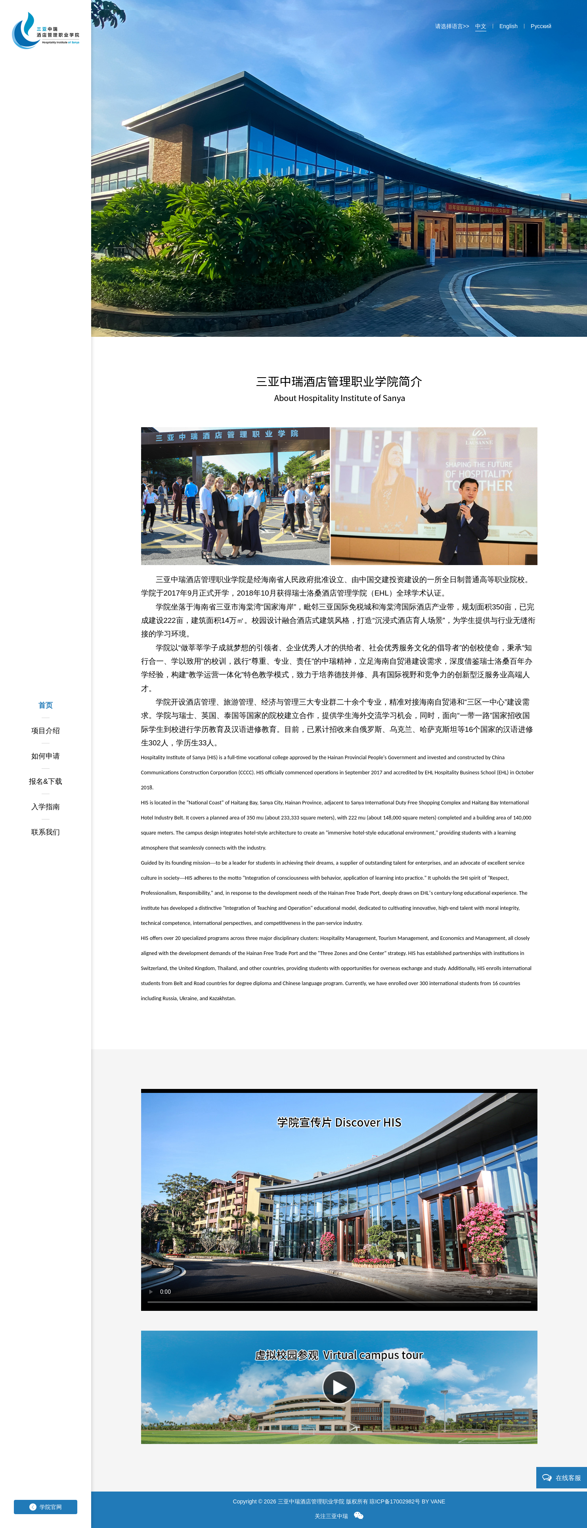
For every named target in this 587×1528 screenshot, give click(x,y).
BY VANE (433, 1501)
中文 (480, 26)
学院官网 (45, 1507)
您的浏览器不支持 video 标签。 (339, 1200)
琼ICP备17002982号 (394, 1501)
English (508, 26)
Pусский (541, 26)
